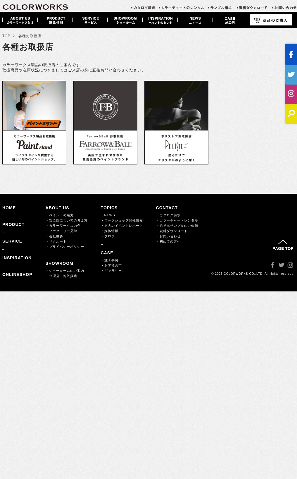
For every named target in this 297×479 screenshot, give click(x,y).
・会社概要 (54, 236)
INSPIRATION (17, 257)
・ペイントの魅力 (60, 215)
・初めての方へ (168, 241)
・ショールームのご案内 (65, 270)
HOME (9, 207)
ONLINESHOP (17, 274)
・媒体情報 (109, 231)
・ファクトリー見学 (61, 231)
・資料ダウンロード (172, 231)
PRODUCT (13, 224)
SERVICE (12, 241)
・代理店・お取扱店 (61, 276)
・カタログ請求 (168, 215)
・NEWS (108, 215)
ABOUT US (57, 207)
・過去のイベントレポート (122, 225)
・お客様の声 (111, 265)
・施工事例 (109, 260)
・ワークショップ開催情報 (122, 220)
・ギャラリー (111, 270)
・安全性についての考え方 (67, 220)
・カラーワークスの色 (63, 225)
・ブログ (108, 236)
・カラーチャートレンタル (177, 220)
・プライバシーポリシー (65, 246)
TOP (6, 36)
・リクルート (56, 241)
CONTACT (167, 207)
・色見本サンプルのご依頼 (177, 225)
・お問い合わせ (168, 236)
